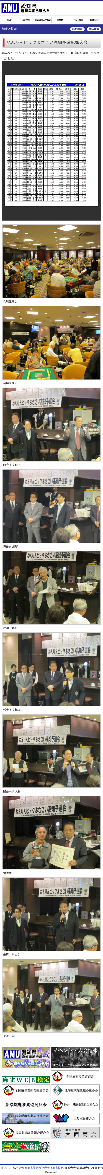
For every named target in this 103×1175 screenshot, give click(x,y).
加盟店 (60, 20)
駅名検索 (94, 29)
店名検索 (77, 29)
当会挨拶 (25, 20)
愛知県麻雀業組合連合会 (34, 1167)
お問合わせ (94, 20)
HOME (8, 20)
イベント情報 (77, 20)
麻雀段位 (43, 20)
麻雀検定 (57, 1167)
